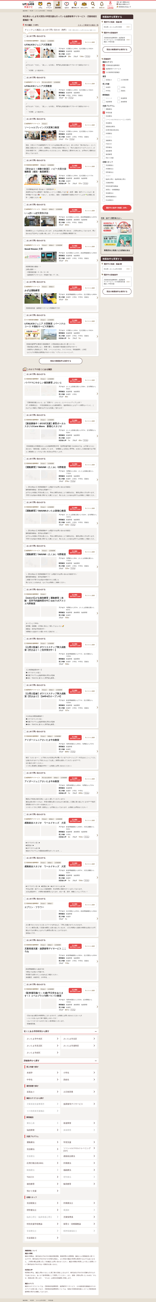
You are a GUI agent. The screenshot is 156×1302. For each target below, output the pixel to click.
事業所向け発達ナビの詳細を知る (117, 250)
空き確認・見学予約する (75, 42)
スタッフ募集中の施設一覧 (88, 25)
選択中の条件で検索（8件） (117, 208)
